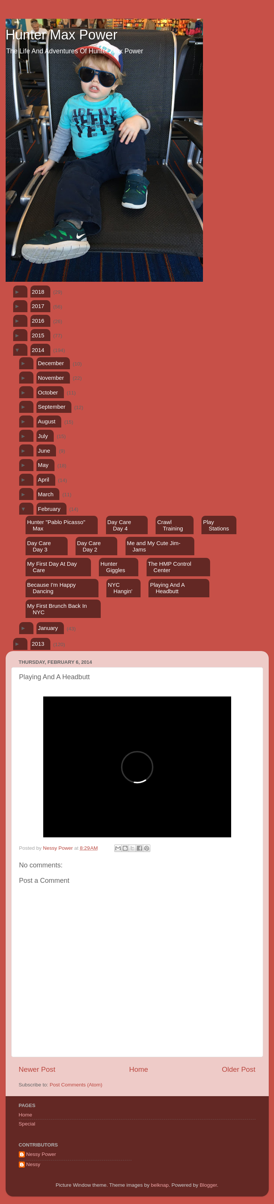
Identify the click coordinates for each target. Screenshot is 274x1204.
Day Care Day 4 (119, 525)
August (47, 421)
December (51, 363)
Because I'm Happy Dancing (51, 588)
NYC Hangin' (120, 588)
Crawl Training (170, 525)
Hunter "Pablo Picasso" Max (56, 525)
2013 (38, 644)
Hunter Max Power (62, 34)
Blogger (208, 1185)
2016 (38, 320)
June (44, 450)
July (43, 436)
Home (138, 1069)
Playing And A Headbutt (167, 588)
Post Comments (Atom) (76, 1085)
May (43, 465)
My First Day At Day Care (52, 566)
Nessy (33, 1164)
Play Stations (216, 525)
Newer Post (37, 1069)
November (51, 378)
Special (27, 1124)
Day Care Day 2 (89, 546)
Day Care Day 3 (39, 546)
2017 (38, 306)
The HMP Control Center (169, 566)
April (43, 479)
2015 (38, 335)
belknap (159, 1185)
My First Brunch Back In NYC (57, 609)
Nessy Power (41, 1154)
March (46, 494)
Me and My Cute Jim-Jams (154, 546)
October (48, 392)
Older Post (238, 1069)
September (51, 406)
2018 (38, 292)
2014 (38, 350)
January (48, 628)
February (49, 509)
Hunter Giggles (112, 566)
